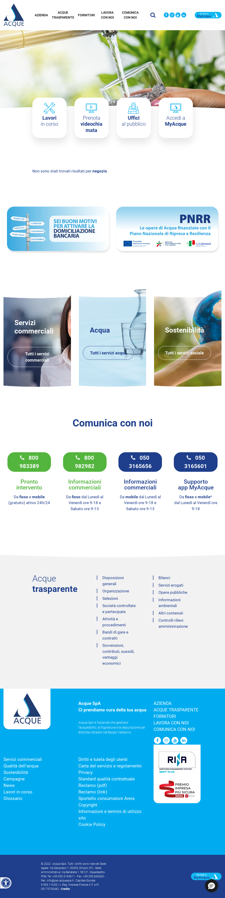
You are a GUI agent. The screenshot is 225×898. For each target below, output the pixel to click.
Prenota (91, 124)
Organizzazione (115, 591)
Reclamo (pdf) (92, 785)
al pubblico (134, 121)
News (9, 785)
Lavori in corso (17, 792)
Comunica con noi (130, 14)
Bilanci (164, 577)
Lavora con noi (107, 14)
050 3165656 (140, 462)
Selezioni (110, 598)
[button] (211, 885)
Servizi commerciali (22, 759)
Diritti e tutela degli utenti (103, 759)
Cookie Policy (91, 824)
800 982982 (84, 462)
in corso (49, 121)
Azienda (41, 15)
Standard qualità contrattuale (106, 779)
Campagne (14, 779)
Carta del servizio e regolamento (110, 766)
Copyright (87, 805)
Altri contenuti (170, 613)
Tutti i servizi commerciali (37, 357)
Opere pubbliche (172, 592)
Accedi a (175, 121)
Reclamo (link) (92, 792)
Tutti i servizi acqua (108, 352)
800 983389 (29, 462)
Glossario (12, 798)
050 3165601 (195, 462)
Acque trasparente (63, 14)
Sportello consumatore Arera (106, 798)
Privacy (85, 772)
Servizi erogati (170, 585)
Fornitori (86, 15)
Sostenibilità (15, 772)
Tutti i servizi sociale (184, 352)
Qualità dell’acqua (20, 766)
